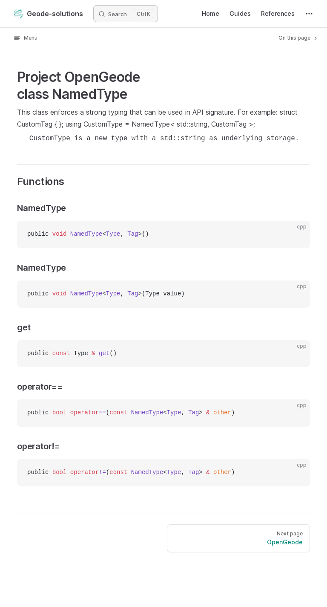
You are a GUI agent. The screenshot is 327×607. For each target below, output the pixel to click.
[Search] (125, 13)
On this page (298, 38)
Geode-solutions (48, 14)
